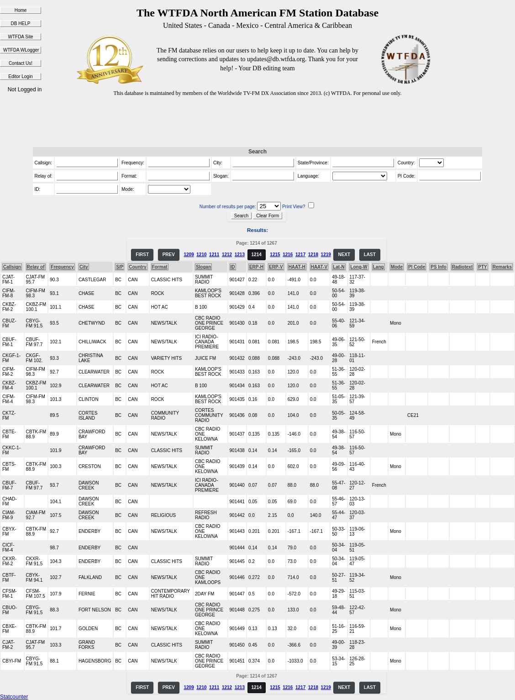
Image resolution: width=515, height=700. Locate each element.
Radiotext (462, 266)
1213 (240, 254)
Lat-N (339, 266)
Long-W (358, 266)
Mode (397, 266)
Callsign (12, 266)
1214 (257, 254)
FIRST (142, 254)
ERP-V (276, 266)
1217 (300, 254)
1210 (201, 254)
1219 (326, 254)
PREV (169, 254)
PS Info (438, 266)
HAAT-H (297, 266)
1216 (288, 254)
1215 (275, 254)
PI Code (416, 266)
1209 (189, 254)
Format (160, 266)
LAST (370, 254)
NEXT (344, 254)
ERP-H (256, 266)
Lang (378, 266)
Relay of (36, 266)
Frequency (62, 266)
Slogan (203, 266)
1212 (227, 254)
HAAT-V (319, 266)
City (83, 266)
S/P (119, 266)
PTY (482, 266)
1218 (313, 254)
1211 (214, 254)
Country (137, 266)
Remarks (502, 266)
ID (233, 266)
